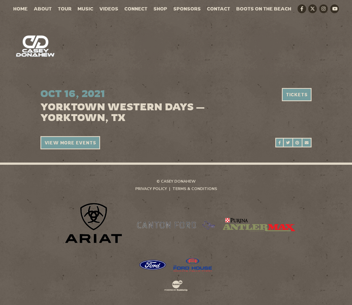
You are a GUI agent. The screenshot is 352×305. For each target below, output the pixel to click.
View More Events (70, 142)
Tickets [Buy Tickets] (297, 94)
